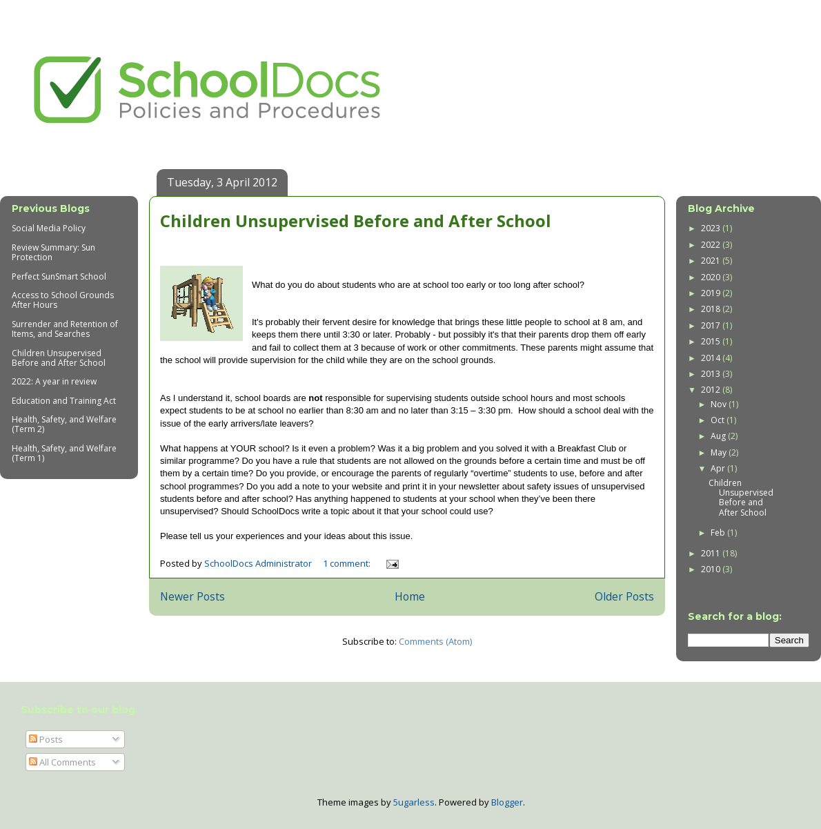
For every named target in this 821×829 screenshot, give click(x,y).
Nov (720, 404)
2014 (711, 358)
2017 (711, 325)
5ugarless (414, 802)
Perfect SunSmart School (59, 276)
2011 (711, 553)
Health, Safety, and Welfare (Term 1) (64, 453)
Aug (719, 436)
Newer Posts (192, 596)
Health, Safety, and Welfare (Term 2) (64, 424)
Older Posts (624, 596)
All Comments (62, 762)
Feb (719, 532)
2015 (711, 341)
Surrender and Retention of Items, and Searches (65, 329)
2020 (711, 277)
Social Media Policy (49, 228)
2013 (711, 374)
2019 (711, 293)
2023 (711, 228)
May (720, 452)
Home (410, 596)
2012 (711, 390)
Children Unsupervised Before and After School (355, 220)
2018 (711, 309)
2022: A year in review (54, 381)
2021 (711, 260)
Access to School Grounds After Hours (63, 300)
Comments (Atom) (435, 641)
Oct (718, 420)
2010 (711, 569)
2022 (711, 245)
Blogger (507, 802)
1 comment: (348, 563)
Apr (719, 468)
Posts (46, 739)
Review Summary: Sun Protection (53, 252)
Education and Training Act (64, 401)
